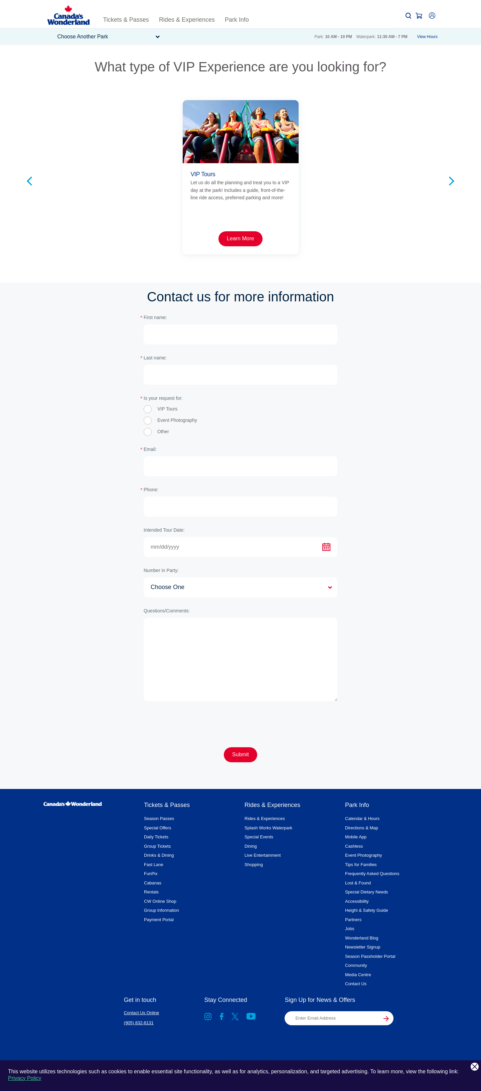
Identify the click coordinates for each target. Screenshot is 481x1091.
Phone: (151, 489)
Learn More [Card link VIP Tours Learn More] (109, 238)
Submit (240, 754)
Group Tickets (157, 846)
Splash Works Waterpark (268, 827)
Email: (150, 449)
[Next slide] (451, 180)
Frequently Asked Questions (372, 873)
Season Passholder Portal (370, 956)
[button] (408, 15)
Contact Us (355, 983)
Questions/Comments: (167, 610)
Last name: (155, 357)
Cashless (354, 846)
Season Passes (159, 818)
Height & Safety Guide (366, 910)
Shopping (254, 864)
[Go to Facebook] (221, 1018)
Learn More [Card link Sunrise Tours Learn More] (240, 238)
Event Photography (363, 855)
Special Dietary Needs (366, 891)
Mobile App (355, 836)
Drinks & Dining (159, 855)
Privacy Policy (24, 1078)
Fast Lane (153, 864)
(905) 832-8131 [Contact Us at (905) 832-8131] (139, 1022)
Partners (353, 919)
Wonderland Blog (361, 937)
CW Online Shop (160, 901)
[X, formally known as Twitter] (234, 1018)
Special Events (259, 836)
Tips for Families (361, 864)
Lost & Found (358, 882)
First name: (155, 317)
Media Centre (358, 974)
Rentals (151, 891)
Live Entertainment (263, 855)
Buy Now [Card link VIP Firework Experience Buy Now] (371, 238)
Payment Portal (159, 919)
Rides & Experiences (265, 818)
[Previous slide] (29, 180)
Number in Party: (161, 570)
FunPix (150, 873)
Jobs (349, 928)
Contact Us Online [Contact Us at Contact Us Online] (141, 1012)
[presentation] (194, 724)
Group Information (161, 910)
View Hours (427, 36)
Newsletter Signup (362, 946)
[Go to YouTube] (251, 1018)
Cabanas (152, 882)
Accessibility (357, 901)
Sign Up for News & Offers (320, 1000)
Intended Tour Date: (164, 530)
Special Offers (157, 827)
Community (356, 965)
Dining (251, 846)
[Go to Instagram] (208, 1018)
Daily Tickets (156, 836)
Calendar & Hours (362, 818)
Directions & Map (361, 827)
